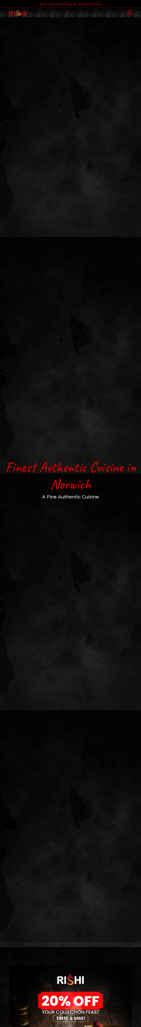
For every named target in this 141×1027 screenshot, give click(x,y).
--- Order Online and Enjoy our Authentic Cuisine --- (70, 3)
